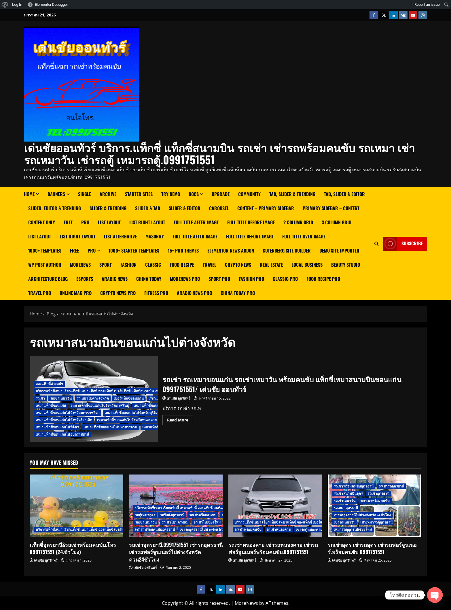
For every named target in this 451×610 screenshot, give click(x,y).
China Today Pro (238, 292)
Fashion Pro (251, 278)
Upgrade (221, 194)
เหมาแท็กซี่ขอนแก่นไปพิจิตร (57, 427)
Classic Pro (285, 278)
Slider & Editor (184, 208)
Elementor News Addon (230, 250)
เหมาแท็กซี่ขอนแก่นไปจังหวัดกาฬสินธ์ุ (100, 405)
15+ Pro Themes (183, 250)
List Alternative (120, 236)
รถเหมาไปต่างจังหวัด (93, 398)
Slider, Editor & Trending (54, 208)
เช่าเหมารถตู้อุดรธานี (376, 522)
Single (84, 194)
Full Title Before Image (251, 222)
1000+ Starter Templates (134, 250)
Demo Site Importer (339, 250)
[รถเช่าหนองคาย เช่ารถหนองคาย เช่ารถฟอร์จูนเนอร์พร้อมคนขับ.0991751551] (275, 506)
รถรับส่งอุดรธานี (172, 515)
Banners (56, 194)
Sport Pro (219, 278)
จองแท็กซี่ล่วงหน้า (49, 383)
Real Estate (271, 264)
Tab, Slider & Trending (292, 194)
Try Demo (170, 194)
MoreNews (80, 264)
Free (68, 222)
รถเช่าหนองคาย (278, 529)
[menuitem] (5, 4)
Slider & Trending (108, 208)
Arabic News (115, 278)
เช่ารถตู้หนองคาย (309, 529)
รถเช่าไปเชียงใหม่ (206, 522)
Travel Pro (39, 292)
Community (249, 194)
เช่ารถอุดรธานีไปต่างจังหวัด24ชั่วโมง (208, 529)
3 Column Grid (336, 222)
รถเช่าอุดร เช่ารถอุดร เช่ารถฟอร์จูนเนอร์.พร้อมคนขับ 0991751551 (372, 548)
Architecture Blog (48, 278)
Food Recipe (182, 264)
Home (29, 194)
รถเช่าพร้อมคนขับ (202, 515)
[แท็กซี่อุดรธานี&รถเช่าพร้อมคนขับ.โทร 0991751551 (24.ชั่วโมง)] (76, 506)
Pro (85, 222)
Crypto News (238, 264)
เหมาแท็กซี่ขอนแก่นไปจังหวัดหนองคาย (127, 419)
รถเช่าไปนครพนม (175, 522)
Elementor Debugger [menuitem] (51, 4)
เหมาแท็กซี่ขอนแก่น (51, 405)
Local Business (307, 264)
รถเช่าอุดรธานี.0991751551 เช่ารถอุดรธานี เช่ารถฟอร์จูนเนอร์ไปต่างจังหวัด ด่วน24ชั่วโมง (176, 552)
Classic (153, 264)
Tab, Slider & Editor (344, 194)
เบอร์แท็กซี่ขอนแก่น (128, 398)
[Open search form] (376, 243)
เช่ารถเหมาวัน (344, 522)
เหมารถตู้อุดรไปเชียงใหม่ (353, 529)
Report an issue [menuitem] (427, 4)
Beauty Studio (345, 264)
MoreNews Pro (185, 278)
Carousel (219, 208)
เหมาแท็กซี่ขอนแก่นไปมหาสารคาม (110, 427)
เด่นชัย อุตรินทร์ (178, 398)
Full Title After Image (196, 222)
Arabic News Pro (194, 292)
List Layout (109, 222)
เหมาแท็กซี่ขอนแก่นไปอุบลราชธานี (62, 434)
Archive (108, 194)
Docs (194, 194)
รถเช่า (40, 398)
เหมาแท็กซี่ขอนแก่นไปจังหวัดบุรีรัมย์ (132, 412)
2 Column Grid (298, 222)
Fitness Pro (156, 292)
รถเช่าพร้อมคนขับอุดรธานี (354, 486)
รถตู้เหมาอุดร (145, 515)
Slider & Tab (147, 208)
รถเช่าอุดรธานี (378, 493)
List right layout (147, 222)
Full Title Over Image (303, 236)
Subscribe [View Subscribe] (403, 243)
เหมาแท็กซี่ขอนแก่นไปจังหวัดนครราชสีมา (68, 412)
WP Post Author (44, 264)
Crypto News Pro (118, 292)
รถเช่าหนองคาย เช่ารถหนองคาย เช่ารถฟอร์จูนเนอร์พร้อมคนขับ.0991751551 (273, 548)
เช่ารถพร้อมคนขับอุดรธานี (155, 529)
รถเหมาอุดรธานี (346, 507)
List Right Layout (77, 236)
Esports (84, 278)
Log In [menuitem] (17, 4)
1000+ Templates (44, 250)
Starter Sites (139, 194)
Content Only (41, 222)
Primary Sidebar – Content (331, 208)
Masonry (154, 236)
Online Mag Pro (76, 292)
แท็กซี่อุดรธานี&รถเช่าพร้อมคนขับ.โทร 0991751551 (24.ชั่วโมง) (73, 548)
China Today (148, 278)
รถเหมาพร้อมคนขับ (375, 500)
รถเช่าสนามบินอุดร (348, 493)
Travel (209, 264)
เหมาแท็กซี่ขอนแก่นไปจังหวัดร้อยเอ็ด (64, 419)
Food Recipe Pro (323, 278)
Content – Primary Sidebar (265, 208)
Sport (105, 264)
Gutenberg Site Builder (287, 250)
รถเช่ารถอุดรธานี (391, 486)
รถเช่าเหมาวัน (61, 398)
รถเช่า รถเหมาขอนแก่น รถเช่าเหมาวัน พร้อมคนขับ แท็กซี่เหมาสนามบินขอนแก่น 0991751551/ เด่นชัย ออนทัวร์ (281, 384)
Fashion (128, 264)
